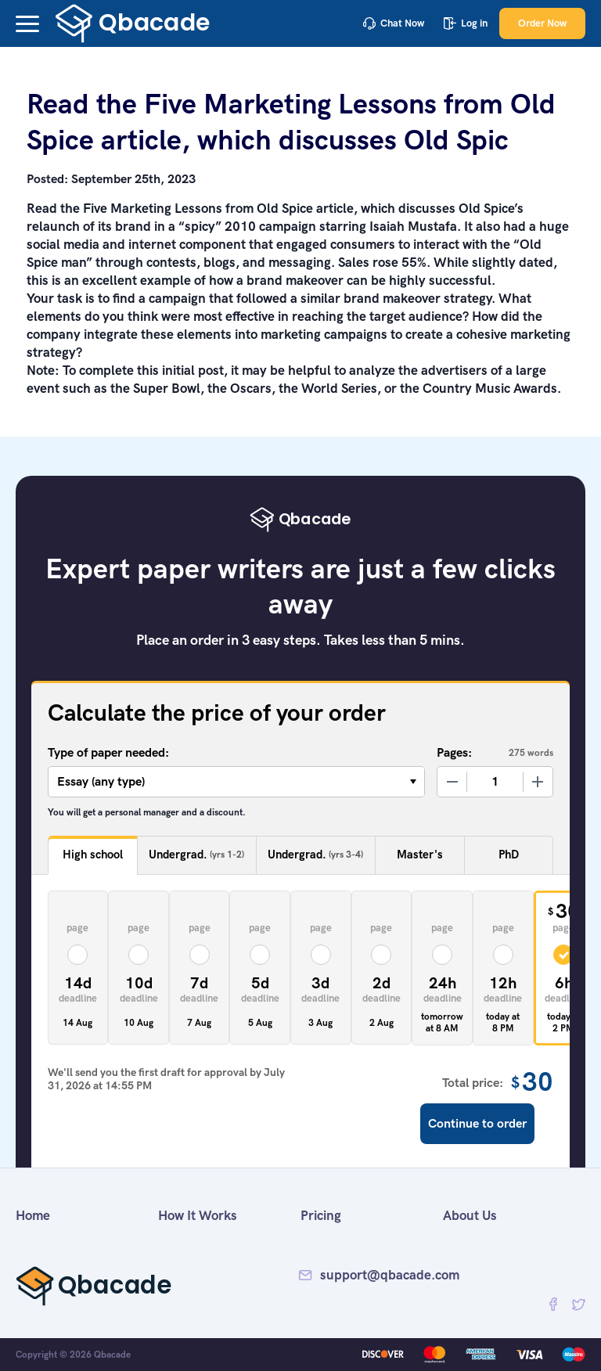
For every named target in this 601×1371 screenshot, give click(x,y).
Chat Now (393, 23)
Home (33, 1215)
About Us (470, 1215)
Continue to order (477, 1123)
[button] (27, 24)
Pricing (320, 1215)
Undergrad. (196, 854)
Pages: (454, 752)
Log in (466, 23)
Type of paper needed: (108, 752)
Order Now (542, 23)
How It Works (197, 1215)
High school (93, 854)
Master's (420, 854)
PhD (508, 854)
